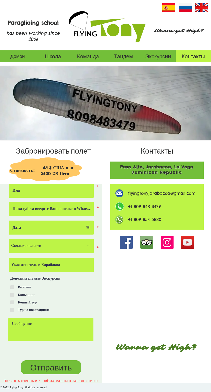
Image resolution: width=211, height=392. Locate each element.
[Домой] (17, 56)
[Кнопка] (155, 267)
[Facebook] (126, 242)
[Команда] (88, 56)
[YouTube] (187, 242)
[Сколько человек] (51, 246)
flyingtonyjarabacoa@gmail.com (161, 193)
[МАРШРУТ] (155, 301)
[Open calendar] (87, 227)
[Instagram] (167, 242)
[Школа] (52, 56)
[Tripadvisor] (146, 242)
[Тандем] (123, 56)
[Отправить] (51, 367)
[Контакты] (193, 56)
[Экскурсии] (158, 56)
